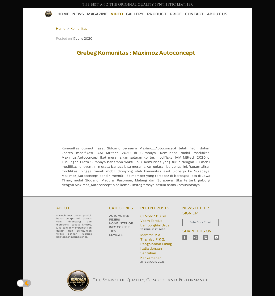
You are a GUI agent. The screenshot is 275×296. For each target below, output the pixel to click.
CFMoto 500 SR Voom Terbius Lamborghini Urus (154, 221)
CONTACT (194, 14)
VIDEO (117, 14)
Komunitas (78, 28)
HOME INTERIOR (121, 223)
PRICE (176, 14)
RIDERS (114, 219)
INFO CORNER (119, 227)
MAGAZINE (97, 14)
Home (60, 28)
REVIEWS (116, 235)
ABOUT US (217, 14)
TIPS (112, 231)
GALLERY (135, 14)
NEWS (78, 14)
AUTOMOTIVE (119, 216)
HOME (63, 14)
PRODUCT (157, 14)
